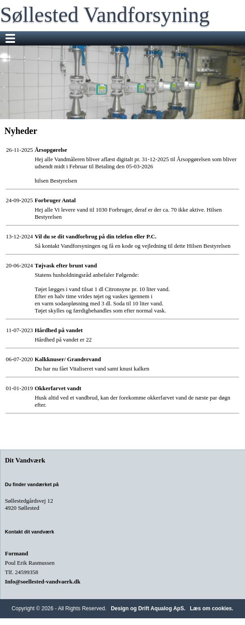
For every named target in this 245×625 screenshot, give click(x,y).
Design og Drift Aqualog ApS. (148, 608)
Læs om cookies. (211, 608)
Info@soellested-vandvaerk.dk (42, 581)
